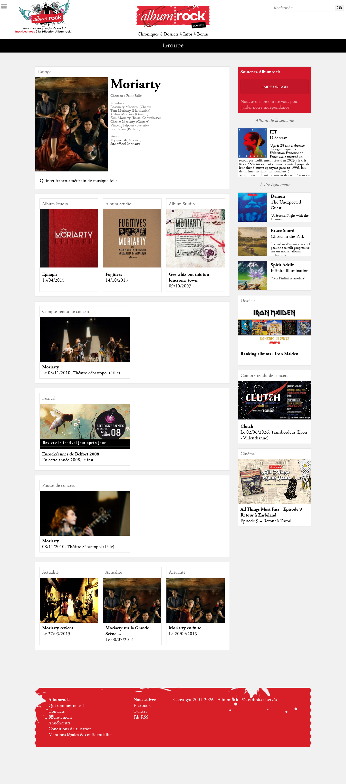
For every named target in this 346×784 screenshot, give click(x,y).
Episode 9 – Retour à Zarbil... (267, 521)
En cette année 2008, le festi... (70, 460)
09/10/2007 (180, 286)
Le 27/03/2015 (56, 634)
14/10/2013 (117, 280)
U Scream (279, 138)
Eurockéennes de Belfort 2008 (70, 454)
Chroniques (148, 34)
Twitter (140, 711)
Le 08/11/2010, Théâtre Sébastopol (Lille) (81, 373)
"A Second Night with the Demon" (289, 217)
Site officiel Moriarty (125, 144)
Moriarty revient (57, 628)
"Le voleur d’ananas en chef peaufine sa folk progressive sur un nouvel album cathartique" (290, 250)
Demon (278, 196)
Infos (187, 34)
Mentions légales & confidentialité (80, 735)
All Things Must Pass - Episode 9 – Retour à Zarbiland (273, 512)
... (242, 360)
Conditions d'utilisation (70, 729)
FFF (273, 132)
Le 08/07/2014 (120, 640)
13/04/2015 (53, 280)
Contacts (56, 711)
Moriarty (50, 367)
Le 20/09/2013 (183, 634)
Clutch (246, 426)
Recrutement (60, 717)
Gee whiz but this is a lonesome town (189, 277)
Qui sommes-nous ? (66, 706)
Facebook (142, 706)
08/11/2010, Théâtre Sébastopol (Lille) (78, 547)
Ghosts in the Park (287, 237)
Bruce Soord (282, 230)
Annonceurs (59, 723)
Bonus (203, 34)
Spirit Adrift (282, 265)
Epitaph (49, 274)
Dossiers (170, 34)
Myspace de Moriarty (125, 140)
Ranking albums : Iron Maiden (269, 354)
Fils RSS (141, 717)
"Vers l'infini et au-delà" (288, 278)
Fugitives (114, 274)
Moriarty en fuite (185, 628)
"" (274, 164)
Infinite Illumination (289, 271)
